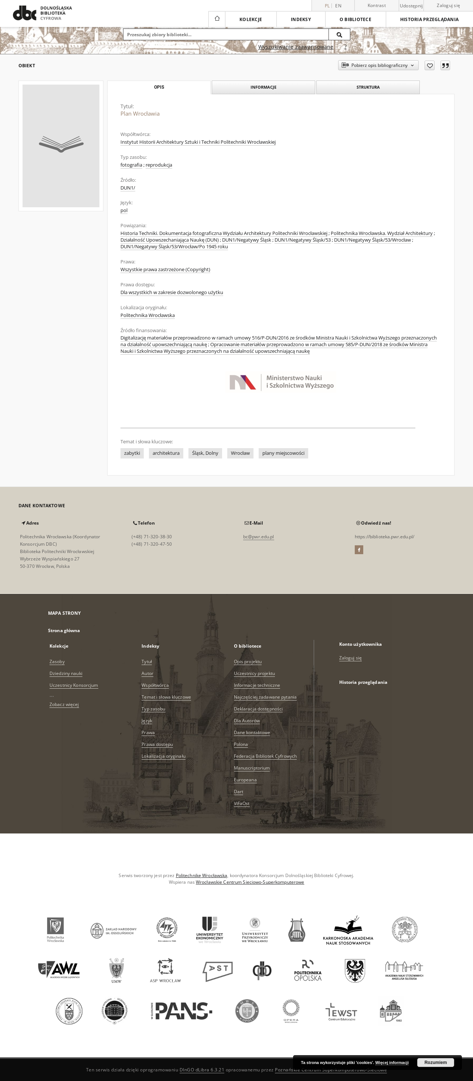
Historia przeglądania (429, 19)
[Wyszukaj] (339, 34)
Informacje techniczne (257, 685)
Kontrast (377, 5)
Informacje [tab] (263, 87)
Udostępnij (411, 6)
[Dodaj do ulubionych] (430, 65)
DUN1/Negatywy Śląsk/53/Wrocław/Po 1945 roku (174, 246)
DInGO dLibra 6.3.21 (202, 1070)
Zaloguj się (448, 5)
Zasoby (57, 661)
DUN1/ (127, 188)
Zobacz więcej (64, 704)
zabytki (132, 453)
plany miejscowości (283, 453)
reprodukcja (159, 165)
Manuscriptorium (252, 768)
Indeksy (301, 19)
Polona (241, 744)
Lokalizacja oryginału (164, 756)
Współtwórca (155, 685)
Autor (147, 673)
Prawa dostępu (157, 744)
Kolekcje (250, 19)
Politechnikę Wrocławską (202, 875)
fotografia (131, 165)
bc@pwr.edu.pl (258, 536)
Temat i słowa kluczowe (166, 697)
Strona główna (64, 630)
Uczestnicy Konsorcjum (74, 685)
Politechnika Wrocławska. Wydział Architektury (382, 233)
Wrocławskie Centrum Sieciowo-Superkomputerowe (250, 882)
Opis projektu (248, 661)
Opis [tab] (159, 87)
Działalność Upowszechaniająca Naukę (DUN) (169, 240)
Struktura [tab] (368, 87)
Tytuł (147, 661)
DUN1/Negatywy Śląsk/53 (303, 240)
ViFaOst (242, 803)
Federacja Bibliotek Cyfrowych (265, 756)
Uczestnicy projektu (254, 673)
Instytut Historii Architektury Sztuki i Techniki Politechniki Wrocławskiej (198, 142)
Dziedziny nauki (66, 673)
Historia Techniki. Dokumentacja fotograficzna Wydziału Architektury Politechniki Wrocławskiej (223, 233)
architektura (166, 453)
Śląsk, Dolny (205, 453)
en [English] (338, 5)
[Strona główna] (216, 19)
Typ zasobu (153, 709)
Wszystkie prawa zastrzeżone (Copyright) (165, 269)
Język (147, 720)
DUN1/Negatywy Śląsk (246, 240)
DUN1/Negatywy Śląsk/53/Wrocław (372, 240)
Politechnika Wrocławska (147, 315)
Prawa (148, 732)
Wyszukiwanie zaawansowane (296, 46)
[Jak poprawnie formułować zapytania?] (345, 46)
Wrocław (240, 453)
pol (123, 210)
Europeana (245, 780)
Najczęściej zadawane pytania (265, 697)
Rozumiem (436, 1062)
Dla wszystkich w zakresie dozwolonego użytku (171, 292)
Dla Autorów (247, 720)
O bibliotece (355, 19)
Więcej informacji (392, 1062)
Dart (238, 791)
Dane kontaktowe (252, 732)
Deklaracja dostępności (258, 709)
